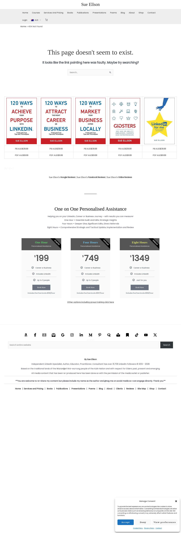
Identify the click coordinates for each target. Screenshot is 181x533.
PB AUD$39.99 (21, 148)
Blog (123, 12)
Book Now (41, 287)
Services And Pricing (53, 12)
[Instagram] (72, 335)
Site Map (142, 388)
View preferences (165, 522)
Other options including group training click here (90, 302)
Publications (83, 12)
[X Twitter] (155, 335)
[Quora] (109, 335)
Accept (125, 522)
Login (24, 20)
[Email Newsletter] (53, 335)
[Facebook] (35, 335)
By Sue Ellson (90, 359)
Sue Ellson (90, 4)
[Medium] (90, 335)
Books (70, 12)
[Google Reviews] (63, 335)
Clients (119, 388)
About (132, 12)
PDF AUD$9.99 (21, 155)
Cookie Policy (138, 528)
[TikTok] (137, 335)
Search (90, 339)
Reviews (130, 388)
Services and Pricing (33, 388)
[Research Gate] (118, 335)
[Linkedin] (81, 335)
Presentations (99, 12)
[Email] (44, 335)
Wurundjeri (62, 368)
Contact (159, 528)
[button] (176, 501)
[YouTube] (146, 335)
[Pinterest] (100, 335)
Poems (113, 12)
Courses (36, 12)
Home (25, 12)
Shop (141, 12)
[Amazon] (26, 335)
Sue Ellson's (61, 177)
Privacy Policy (149, 528)
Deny (143, 522)
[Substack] (127, 335)
